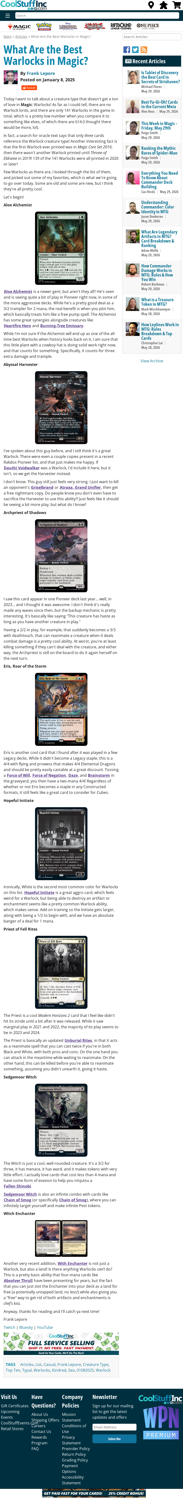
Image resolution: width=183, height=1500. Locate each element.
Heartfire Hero (17, 325)
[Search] (97, 15)
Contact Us (41, 1431)
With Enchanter (72, 1263)
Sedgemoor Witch (20, 1194)
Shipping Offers (45, 1420)
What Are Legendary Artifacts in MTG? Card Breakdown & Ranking (159, 238)
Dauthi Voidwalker (22, 468)
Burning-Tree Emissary (61, 325)
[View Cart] (177, 6)
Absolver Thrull (18, 1280)
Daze (73, 775)
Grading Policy (75, 1460)
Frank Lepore (41, 73)
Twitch (9, 1327)
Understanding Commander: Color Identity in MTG (157, 206)
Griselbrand (42, 487)
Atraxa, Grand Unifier (80, 487)
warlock (103, 1370)
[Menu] (6, 16)
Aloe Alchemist (18, 291)
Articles (21, 36)
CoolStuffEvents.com (19, 1423)
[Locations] (151, 6)
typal (27, 1370)
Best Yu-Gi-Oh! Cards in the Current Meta (159, 104)
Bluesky (26, 1327)
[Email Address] (114, 1427)
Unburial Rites (78, 1040)
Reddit (29, 88)
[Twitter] (136, 49)
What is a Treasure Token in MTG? (157, 301)
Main (8, 36)
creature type (95, 1364)
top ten (13, 1370)
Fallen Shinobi (17, 1186)
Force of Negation (49, 775)
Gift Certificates (15, 1405)
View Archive (152, 361)
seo (71, 1370)
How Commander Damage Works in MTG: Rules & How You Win (157, 272)
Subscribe (114, 1439)
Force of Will (18, 775)
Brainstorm (99, 775)
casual (50, 1364)
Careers (38, 1425)
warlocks (42, 1370)
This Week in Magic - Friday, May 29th (159, 125)
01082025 (85, 1370)
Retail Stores (12, 1428)
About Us (39, 1414)
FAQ (35, 1448)
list (39, 1364)
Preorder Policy (76, 1448)
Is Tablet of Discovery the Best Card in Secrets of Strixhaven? (160, 77)
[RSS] (144, 49)
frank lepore (69, 1364)
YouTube (45, 1327)
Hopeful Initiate (39, 892)
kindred (59, 1370)
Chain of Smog (17, 1200)
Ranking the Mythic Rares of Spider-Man (159, 150)
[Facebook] (127, 49)
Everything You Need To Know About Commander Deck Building (159, 180)
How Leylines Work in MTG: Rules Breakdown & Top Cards (160, 331)
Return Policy (74, 1454)
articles (27, 1364)
